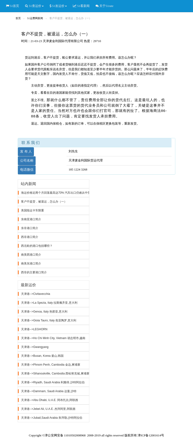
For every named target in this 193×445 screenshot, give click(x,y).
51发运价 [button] (58, 6)
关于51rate (104, 6)
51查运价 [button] (34, 6)
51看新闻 (81, 6)
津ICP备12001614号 (151, 435)
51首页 (12, 6)
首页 (18, 18)
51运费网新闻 (35, 18)
